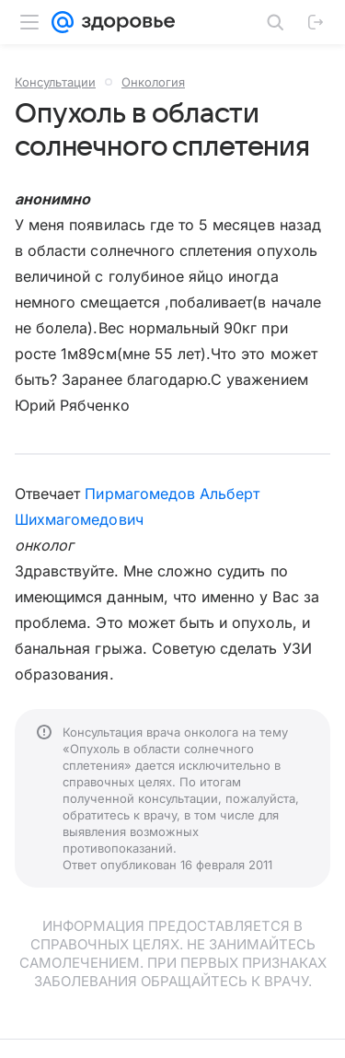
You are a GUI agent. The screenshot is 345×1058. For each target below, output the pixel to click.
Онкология (153, 82)
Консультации (55, 82)
